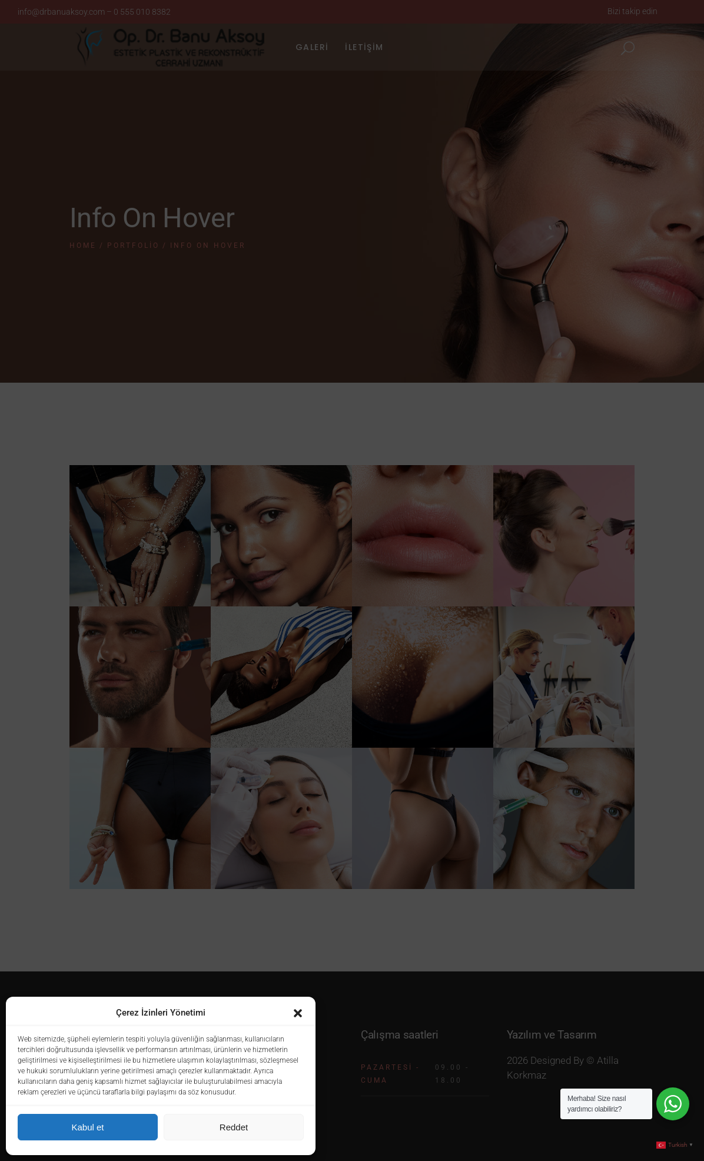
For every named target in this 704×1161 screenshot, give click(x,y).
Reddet (234, 1127)
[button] (298, 1013)
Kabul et (87, 1127)
